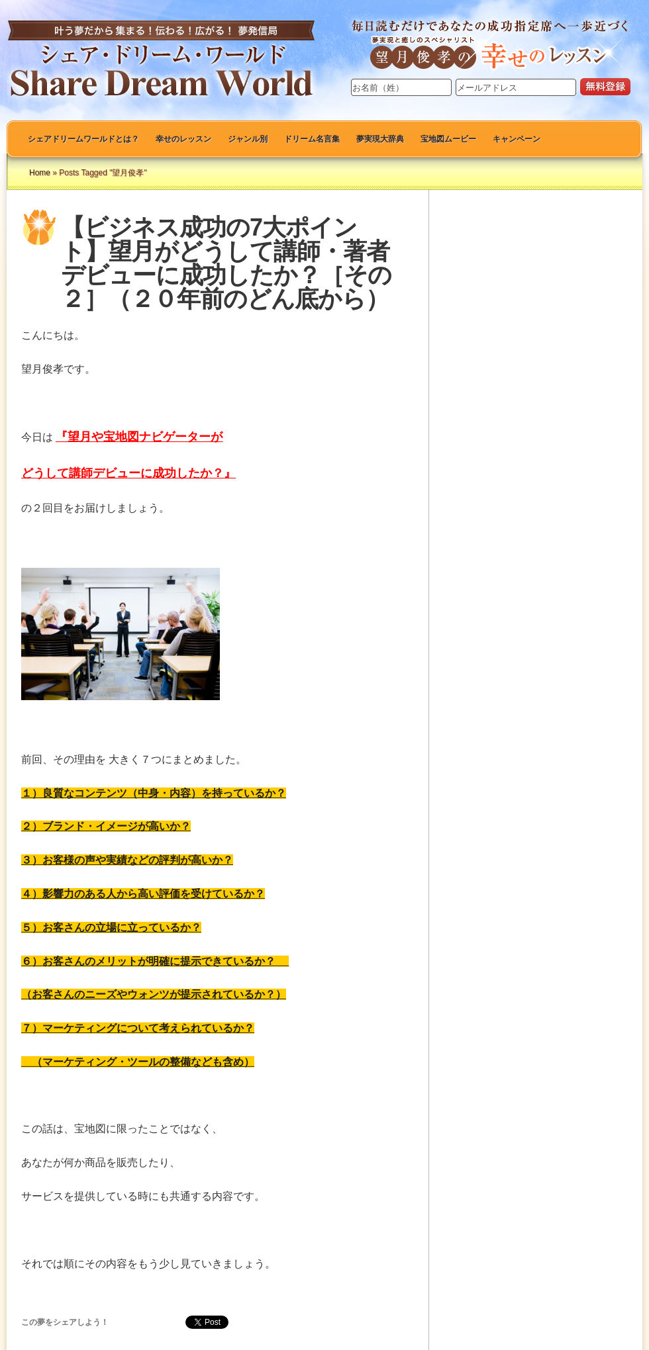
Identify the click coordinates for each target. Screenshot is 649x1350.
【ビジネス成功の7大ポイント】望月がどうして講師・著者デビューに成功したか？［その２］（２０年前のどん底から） (226, 263)
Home (39, 172)
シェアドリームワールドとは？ (83, 139)
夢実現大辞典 (380, 139)
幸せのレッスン (183, 139)
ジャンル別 (248, 139)
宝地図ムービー (448, 139)
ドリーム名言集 (312, 139)
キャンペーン (516, 139)
